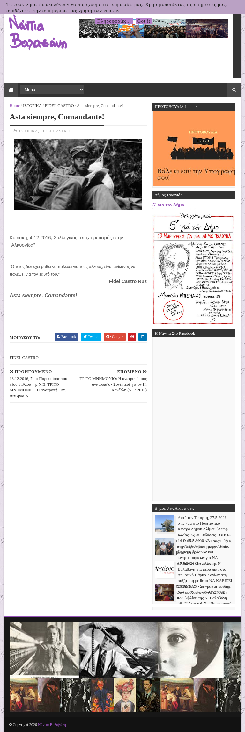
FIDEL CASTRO (59, 105)
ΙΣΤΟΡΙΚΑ (32, 105)
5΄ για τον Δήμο (168, 204)
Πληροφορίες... (114, 21)
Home (15, 105)
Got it (144, 21)
